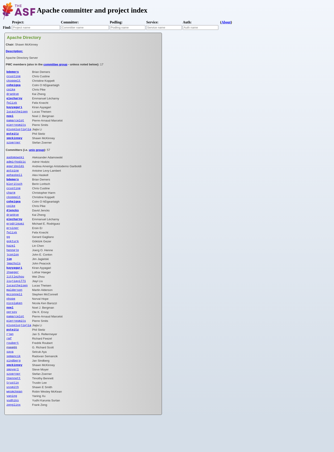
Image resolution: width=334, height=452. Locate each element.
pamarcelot (15, 125)
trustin (12, 413)
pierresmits (16, 130)
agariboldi (15, 175)
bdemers (12, 72)
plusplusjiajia (18, 135)
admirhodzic (16, 170)
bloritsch (14, 194)
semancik (13, 384)
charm (10, 204)
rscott (11, 374)
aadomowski (15, 165)
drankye (12, 96)
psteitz (12, 140)
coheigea (13, 87)
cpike (10, 91)
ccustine (13, 77)
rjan (9, 359)
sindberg (13, 389)
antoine (12, 180)
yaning (11, 427)
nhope (10, 321)
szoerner (13, 150)
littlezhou (15, 296)
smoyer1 (12, 398)
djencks (12, 223)
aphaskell (14, 184)
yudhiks (12, 432)
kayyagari (14, 111)
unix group (36, 157)
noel (9, 121)
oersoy (11, 335)
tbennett (13, 408)
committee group (55, 64)
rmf (9, 364)
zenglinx (13, 437)
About (226, 22)
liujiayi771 (16, 301)
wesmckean (14, 423)
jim (9, 277)
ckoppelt (13, 82)
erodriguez (15, 238)
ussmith (12, 418)
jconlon (12, 272)
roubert (12, 369)
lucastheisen (17, 116)
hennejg (12, 267)
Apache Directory (24, 37)
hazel (10, 262)
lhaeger (12, 291)
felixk (11, 106)
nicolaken (14, 325)
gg (8, 252)
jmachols (13, 282)
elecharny (14, 101)
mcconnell (14, 316)
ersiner (12, 243)
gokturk (12, 257)
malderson (14, 311)
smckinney (14, 145)
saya (9, 379)
